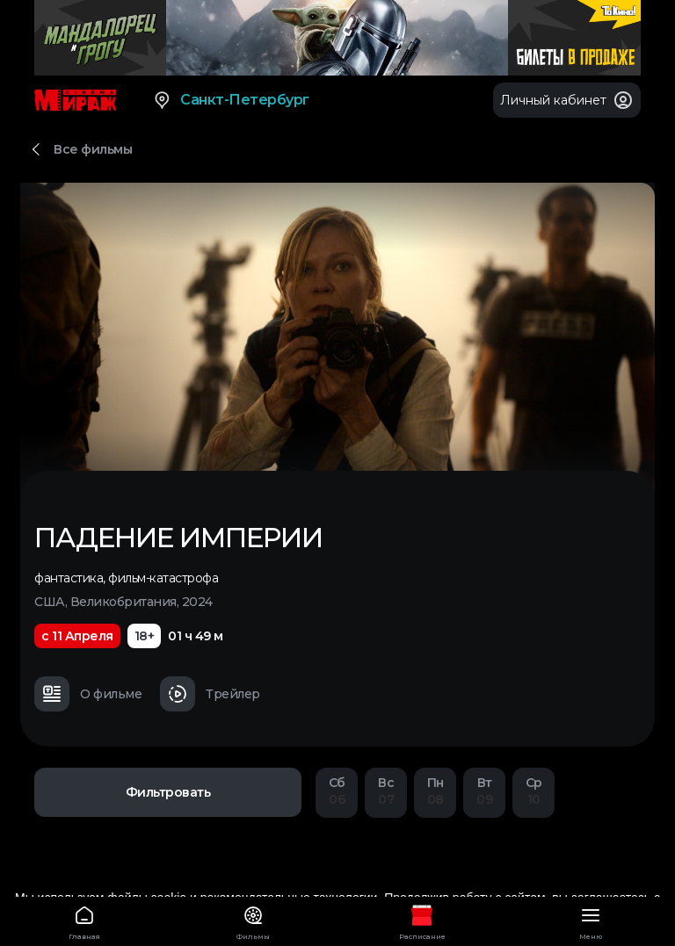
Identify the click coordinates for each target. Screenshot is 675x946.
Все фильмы (93, 149)
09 (484, 791)
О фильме (88, 693)
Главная (84, 920)
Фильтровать (168, 792)
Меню (590, 920)
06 (337, 791)
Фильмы (253, 920)
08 (435, 791)
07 (386, 791)
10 (533, 791)
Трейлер (210, 693)
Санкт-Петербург (230, 100)
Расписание (422, 920)
